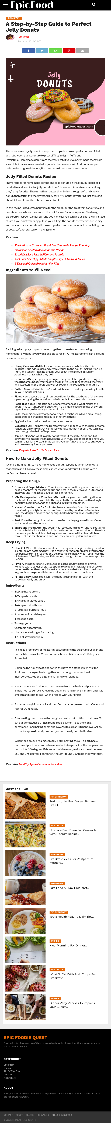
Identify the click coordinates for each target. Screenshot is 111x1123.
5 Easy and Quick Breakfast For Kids (37, 263)
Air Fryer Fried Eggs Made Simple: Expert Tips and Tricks (50, 259)
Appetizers (10, 1077)
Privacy (30, 1115)
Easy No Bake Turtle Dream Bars (39, 450)
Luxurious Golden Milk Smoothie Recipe (39, 249)
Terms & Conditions (62, 1115)
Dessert (8, 1074)
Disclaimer (43, 1115)
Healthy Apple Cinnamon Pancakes (40, 764)
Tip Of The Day (12, 1071)
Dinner (7, 1067)
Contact (8, 1115)
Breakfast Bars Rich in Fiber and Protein (39, 254)
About (19, 1115)
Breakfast (24, 36)
